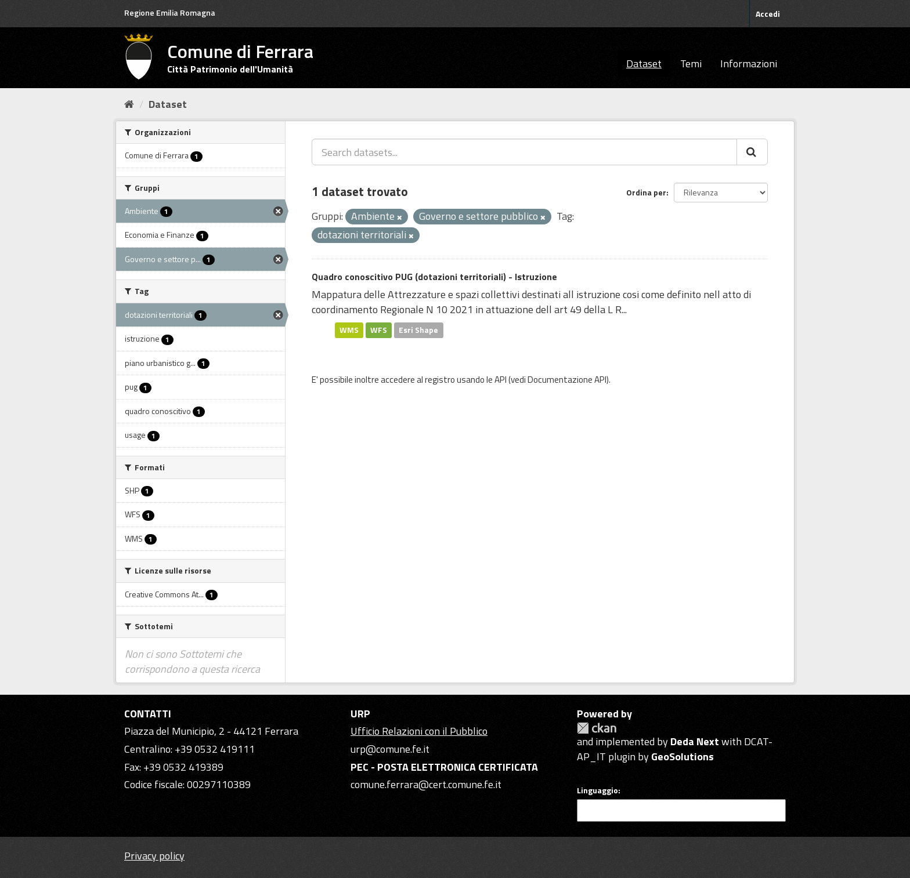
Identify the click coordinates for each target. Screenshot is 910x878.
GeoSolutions (682, 756)
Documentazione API (567, 379)
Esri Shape (418, 330)
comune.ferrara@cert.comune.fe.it (426, 784)
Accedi (768, 14)
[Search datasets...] (524, 152)
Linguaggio (597, 790)
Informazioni (748, 63)
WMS (349, 330)
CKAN (596, 728)
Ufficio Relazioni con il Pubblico (419, 731)
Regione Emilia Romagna (169, 12)
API (500, 379)
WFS (378, 330)
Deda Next (694, 741)
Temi (691, 63)
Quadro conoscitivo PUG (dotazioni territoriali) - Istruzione (434, 277)
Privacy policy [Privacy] (154, 856)
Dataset (644, 63)
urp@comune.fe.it (390, 749)
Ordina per (646, 192)
